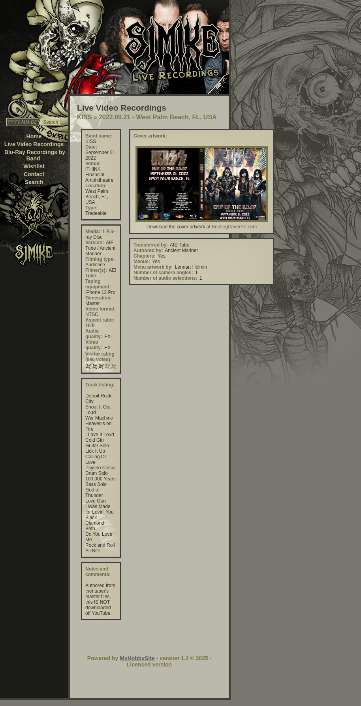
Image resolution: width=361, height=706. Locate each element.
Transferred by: (150, 245)
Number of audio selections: (165, 278)
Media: (92, 231)
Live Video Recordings (34, 144)
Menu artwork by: (153, 267)
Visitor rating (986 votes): (100, 356)
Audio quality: (93, 333)
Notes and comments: (98, 571)
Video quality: (93, 344)
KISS (84, 117)
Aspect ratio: (99, 320)
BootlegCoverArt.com (234, 227)
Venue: (93, 163)
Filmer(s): (96, 270)
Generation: (98, 298)
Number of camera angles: (163, 272)
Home (34, 136)
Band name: (99, 136)
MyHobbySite (137, 658)
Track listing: (100, 385)
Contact (34, 174)
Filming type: (100, 259)
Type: (91, 208)
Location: (96, 185)
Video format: (100, 309)
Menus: (141, 261)
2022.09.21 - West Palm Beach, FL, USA (158, 117)
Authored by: (148, 250)
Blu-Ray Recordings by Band (34, 155)
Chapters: (144, 256)
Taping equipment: (98, 284)
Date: (91, 147)
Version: (94, 242)
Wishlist (34, 166)
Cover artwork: (150, 136)
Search (34, 182)
